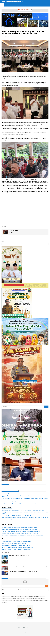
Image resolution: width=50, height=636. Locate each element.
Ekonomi (21, 596)
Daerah (12, 596)
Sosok (21, 600)
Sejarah (10, 600)
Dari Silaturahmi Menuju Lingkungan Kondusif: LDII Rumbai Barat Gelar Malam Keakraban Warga (22, 535)
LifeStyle (3, 598)
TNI (24, 600)
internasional (35, 600)
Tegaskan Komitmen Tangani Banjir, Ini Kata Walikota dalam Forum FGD (23, 571)
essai (31, 600)
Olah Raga (23, 598)
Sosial (17, 600)
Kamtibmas (31, 596)
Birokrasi (4, 596)
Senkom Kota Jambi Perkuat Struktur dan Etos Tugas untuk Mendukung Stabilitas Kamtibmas (22, 531)
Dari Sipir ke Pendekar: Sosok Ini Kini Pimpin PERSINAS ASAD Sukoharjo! (17, 515)
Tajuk (27, 600)
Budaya (8, 596)
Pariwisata (31, 598)
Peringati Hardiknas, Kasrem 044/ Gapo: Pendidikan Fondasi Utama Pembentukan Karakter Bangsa (28, 566)
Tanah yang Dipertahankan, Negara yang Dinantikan (19, 560)
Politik (3, 600)
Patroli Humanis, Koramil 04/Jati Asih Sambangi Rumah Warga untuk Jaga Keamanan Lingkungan (23, 502)
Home (3, 28)
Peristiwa (43, 598)
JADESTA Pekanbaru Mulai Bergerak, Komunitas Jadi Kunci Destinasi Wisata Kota (19, 529)
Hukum (26, 596)
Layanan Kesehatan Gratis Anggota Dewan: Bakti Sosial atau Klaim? (16, 541)
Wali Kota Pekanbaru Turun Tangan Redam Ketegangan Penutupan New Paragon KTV (20, 527)
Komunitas (42, 596)
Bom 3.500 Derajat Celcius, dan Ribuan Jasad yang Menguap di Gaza (16, 545)
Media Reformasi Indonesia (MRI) (16, 632)
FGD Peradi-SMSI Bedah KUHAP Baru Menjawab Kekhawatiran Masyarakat (18, 547)
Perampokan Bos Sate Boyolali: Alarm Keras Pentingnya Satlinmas (16, 549)
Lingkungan (9, 598)
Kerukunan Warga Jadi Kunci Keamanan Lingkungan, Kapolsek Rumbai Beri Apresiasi (20, 533)
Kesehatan (36, 596)
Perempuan (37, 598)
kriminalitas (4, 602)
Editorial (17, 596)
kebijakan (41, 600)
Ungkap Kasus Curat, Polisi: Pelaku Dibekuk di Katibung (19, 555)
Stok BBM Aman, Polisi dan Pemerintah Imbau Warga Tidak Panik (16, 493)
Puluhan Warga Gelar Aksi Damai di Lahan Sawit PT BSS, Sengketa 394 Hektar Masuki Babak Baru (23, 510)
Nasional (14, 598)
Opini (27, 598)
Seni (14, 600)
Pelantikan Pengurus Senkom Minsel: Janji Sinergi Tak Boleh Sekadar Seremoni (19, 504)
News (18, 598)
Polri (6, 600)
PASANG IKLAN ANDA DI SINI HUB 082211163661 (14, 285)
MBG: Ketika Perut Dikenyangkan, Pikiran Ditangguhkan (14, 543)
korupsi (46, 600)
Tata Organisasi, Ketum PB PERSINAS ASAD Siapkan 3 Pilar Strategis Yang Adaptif (19, 521)
